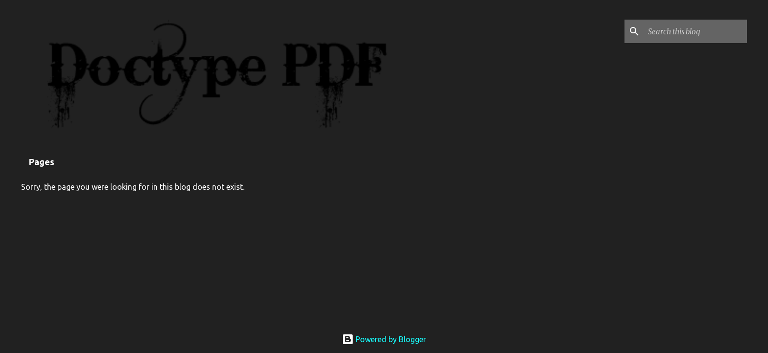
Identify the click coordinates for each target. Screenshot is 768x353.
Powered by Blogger (384, 339)
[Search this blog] (695, 31)
